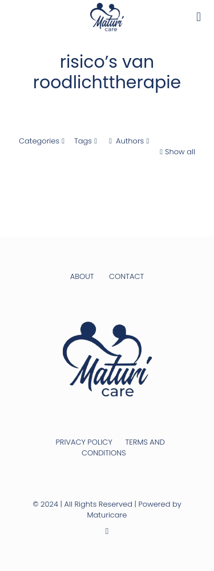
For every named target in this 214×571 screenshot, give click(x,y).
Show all (176, 151)
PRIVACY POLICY (83, 442)
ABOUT (82, 276)
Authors (129, 140)
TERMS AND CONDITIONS (123, 447)
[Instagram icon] (107, 531)
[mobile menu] (198, 17)
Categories (43, 140)
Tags (86, 140)
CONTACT (126, 276)
